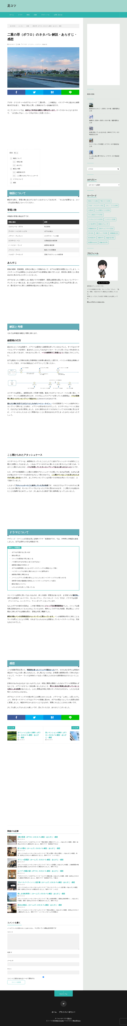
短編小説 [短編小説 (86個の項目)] (110, 238)
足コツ (11, 5)
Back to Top (63, 994)
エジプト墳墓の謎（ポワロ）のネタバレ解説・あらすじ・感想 (40, 871)
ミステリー (38, 44)
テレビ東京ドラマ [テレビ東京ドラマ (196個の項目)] (95, 215)
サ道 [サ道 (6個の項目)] (90, 210)
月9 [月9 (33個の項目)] (90, 233)
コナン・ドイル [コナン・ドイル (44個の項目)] (112, 205)
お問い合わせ (58, 15)
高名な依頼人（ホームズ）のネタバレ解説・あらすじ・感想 (40, 905)
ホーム (12, 15)
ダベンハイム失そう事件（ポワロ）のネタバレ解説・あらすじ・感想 (29, 735)
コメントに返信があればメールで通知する (43, 977)
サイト (9, 969)
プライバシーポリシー (67, 1012)
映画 (28, 15)
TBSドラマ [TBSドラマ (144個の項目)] (105, 201)
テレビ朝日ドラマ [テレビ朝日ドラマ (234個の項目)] (102, 210)
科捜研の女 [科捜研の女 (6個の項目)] (92, 242)
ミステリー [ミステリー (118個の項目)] (110, 219)
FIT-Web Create (58, 1021)
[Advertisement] (43, 130)
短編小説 (44, 44)
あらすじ (17, 165)
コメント (10, 932)
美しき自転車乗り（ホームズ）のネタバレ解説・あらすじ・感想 (41, 894)
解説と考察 (15, 169)
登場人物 (17, 162)
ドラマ (20, 15)
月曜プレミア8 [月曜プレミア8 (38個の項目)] (101, 233)
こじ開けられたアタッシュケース (25, 176)
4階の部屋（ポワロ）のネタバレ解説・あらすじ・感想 (38, 837)
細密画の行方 (19, 172)
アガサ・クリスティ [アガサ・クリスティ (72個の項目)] (95, 205)
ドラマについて (16, 179)
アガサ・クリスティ (28, 44)
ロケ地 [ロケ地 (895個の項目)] (92, 224)
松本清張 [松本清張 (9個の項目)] (92, 238)
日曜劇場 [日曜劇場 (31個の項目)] (92, 228)
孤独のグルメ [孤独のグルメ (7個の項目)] (103, 224)
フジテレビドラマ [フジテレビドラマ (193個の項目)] (95, 219)
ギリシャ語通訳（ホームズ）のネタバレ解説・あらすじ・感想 (40, 860)
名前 (9, 952)
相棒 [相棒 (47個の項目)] (101, 238)
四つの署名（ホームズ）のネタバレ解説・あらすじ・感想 (39, 848)
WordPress (77, 1021)
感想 (13, 182)
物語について (16, 158)
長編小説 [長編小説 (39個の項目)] (103, 242)
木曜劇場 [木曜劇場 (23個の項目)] (114, 233)
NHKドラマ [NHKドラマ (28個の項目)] (93, 201)
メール (10, 960)
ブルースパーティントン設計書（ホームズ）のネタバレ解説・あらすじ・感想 (46, 882)
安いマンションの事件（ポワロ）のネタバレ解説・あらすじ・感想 (56, 735)
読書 (35, 15)
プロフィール (45, 15)
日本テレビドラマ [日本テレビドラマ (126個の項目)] (106, 228)
